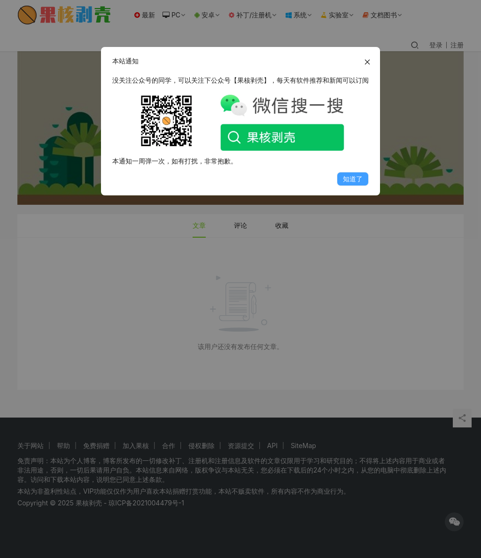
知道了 (353, 179)
